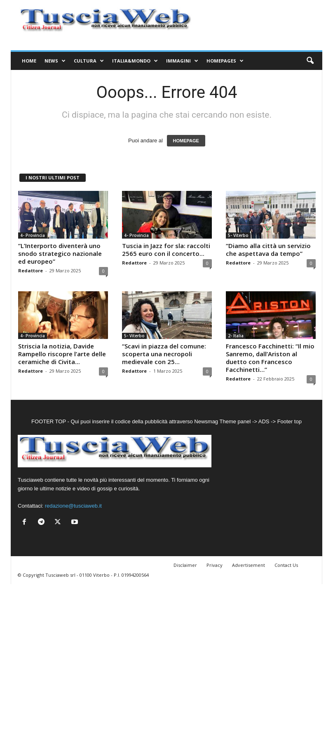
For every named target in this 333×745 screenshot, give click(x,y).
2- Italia (236, 336)
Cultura (89, 61)
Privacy (214, 565)
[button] (310, 61)
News (55, 61)
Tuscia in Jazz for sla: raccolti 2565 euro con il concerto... (166, 249)
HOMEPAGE (186, 140)
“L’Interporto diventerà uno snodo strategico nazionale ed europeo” (60, 253)
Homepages (225, 61)
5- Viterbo (238, 235)
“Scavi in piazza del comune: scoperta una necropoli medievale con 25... (164, 354)
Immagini (182, 61)
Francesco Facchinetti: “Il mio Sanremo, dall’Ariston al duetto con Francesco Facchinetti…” (270, 358)
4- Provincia (32, 235)
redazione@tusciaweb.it (73, 506)
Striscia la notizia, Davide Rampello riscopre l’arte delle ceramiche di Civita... (62, 354)
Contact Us (286, 565)
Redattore (30, 270)
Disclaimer (185, 565)
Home (29, 61)
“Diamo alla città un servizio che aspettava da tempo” (268, 249)
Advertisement (248, 565)
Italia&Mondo (135, 61)
